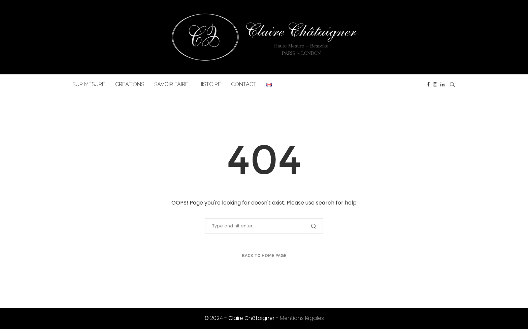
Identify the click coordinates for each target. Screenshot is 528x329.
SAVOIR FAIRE (171, 84)
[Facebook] (428, 84)
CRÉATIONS (129, 84)
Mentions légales (302, 318)
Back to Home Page (264, 255)
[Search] (452, 84)
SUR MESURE (88, 84)
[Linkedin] (442, 84)
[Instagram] (435, 84)
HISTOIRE (209, 84)
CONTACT (243, 84)
